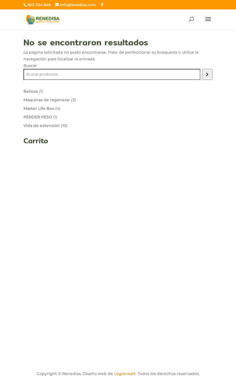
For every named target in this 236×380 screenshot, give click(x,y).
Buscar (30, 65)
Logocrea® (125, 373)
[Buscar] (207, 74)
